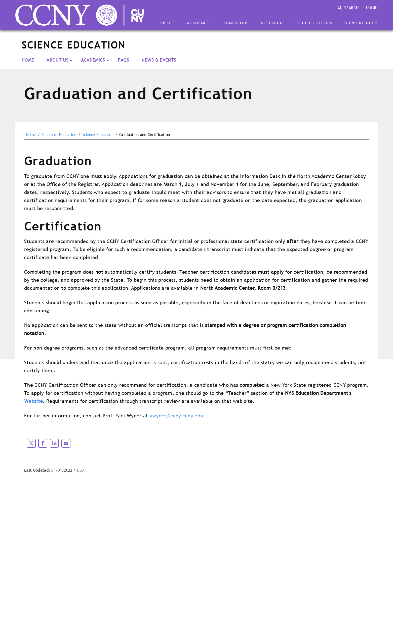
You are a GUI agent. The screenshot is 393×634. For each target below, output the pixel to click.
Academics (199, 22)
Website (33, 401)
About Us (57, 60)
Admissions (236, 22)
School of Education (59, 134)
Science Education (97, 134)
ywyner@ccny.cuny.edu (176, 415)
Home (28, 60)
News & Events (159, 60)
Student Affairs (314, 22)
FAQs (123, 60)
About (167, 22)
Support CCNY (361, 22)
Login (372, 7)
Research (272, 22)
